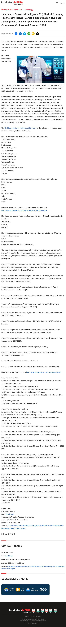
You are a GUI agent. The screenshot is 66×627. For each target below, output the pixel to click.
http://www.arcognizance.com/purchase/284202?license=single (24, 210)
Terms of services (29, 616)
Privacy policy (38, 616)
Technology (28, 10)
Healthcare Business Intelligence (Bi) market (20, 128)
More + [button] (62, 3)
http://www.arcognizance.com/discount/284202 (43, 372)
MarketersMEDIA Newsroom (11, 10)
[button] (56, 3)
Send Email (10, 514)
